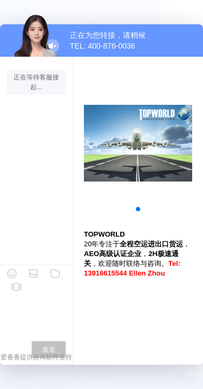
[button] (138, 209)
